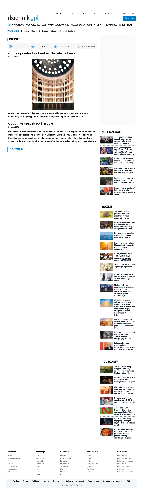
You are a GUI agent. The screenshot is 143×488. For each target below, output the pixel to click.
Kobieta (63, 456)
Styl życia (90, 472)
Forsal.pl (10, 464)
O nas (25, 481)
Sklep (132, 13)
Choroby (90, 466)
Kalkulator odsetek (123, 466)
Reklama (35, 481)
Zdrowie (38, 469)
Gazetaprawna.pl (14, 458)
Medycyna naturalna (94, 464)
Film (61, 469)
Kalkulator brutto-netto (125, 469)
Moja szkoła (64, 464)
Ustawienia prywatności (113, 481)
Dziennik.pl (40, 452)
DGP (93, 13)
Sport (37, 466)
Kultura (62, 474)
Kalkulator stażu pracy (125, 461)
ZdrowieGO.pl (105, 13)
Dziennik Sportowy (67, 31)
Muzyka (63, 472)
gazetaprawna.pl (121, 13)
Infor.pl (10, 456)
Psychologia (91, 469)
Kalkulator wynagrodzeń (125, 472)
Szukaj (129, 18)
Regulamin (57, 481)
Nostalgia (25, 31)
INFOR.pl (59, 13)
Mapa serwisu (93, 481)
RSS (128, 481)
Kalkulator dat (122, 456)
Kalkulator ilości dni (124, 458)
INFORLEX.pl (82, 13)
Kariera (46, 481)
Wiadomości (40, 464)
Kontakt (16, 481)
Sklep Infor (11, 472)
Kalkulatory (122, 452)
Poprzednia (16, 149)
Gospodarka (40, 461)
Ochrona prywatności (75, 481)
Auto (37, 456)
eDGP (10, 461)
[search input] (109, 18)
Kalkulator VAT (122, 464)
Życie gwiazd (64, 466)
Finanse (89, 458)
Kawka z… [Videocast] (50, 31)
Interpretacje (12, 469)
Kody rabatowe (65, 458)
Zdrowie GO (35, 31)
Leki (88, 461)
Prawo (89, 456)
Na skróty (12, 452)
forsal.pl (70, 13)
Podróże (38, 472)
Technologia (40, 458)
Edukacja (63, 461)
